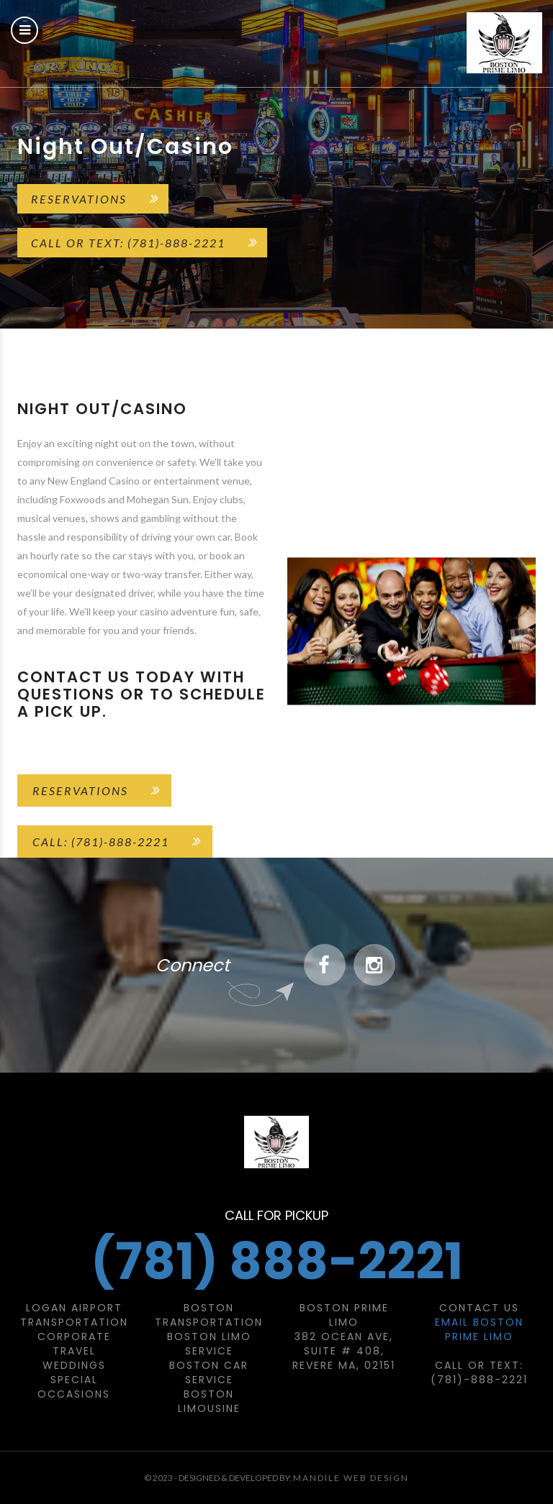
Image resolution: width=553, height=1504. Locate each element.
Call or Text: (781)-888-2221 (128, 242)
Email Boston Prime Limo (479, 1329)
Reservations (79, 199)
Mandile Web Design (351, 1477)
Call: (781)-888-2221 (100, 841)
